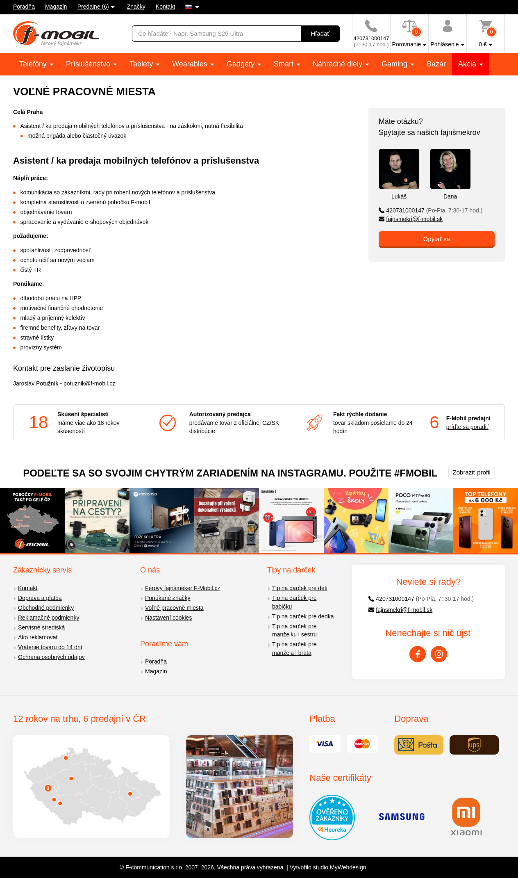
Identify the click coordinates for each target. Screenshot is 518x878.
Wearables (190, 64)
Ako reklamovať (38, 637)
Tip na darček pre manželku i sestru (294, 630)
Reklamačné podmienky (48, 617)
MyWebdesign (348, 867)
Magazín (56, 6)
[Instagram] (439, 654)
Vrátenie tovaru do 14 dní (50, 647)
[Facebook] (417, 654)
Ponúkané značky (168, 598)
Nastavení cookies (168, 617)
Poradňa (24, 6)
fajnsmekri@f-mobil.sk (411, 219)
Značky (136, 6)
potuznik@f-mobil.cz (89, 383)
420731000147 (431, 210)
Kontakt (165, 6)
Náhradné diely (338, 64)
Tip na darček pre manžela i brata (294, 648)
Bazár (436, 64)
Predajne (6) (93, 6)
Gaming (395, 64)
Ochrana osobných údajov (51, 657)
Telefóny (34, 64)
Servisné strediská (41, 627)
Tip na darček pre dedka (303, 616)
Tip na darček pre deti (299, 588)
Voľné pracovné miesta (174, 607)
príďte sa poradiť (467, 427)
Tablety (142, 64)
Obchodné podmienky (46, 607)
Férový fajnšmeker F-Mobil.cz (182, 588)
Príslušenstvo (89, 64)
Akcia (468, 64)
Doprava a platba (40, 598)
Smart (284, 64)
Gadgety (242, 64)
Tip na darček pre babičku (294, 602)
